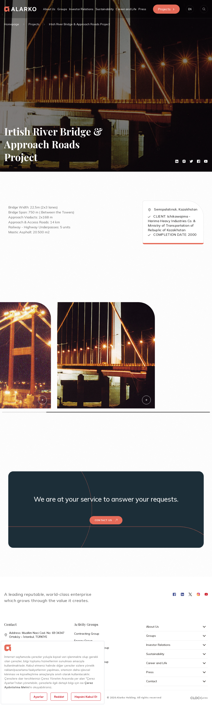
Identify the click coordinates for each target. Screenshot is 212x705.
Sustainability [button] (105, 9)
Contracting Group (86, 634)
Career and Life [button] (126, 9)
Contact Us (106, 510)
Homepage (11, 24)
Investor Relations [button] (81, 9)
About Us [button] (49, 9)
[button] (190, 9)
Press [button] (142, 9)
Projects (166, 9)
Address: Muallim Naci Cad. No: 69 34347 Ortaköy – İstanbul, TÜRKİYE (34, 635)
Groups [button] (62, 9)
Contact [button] (176, 681)
